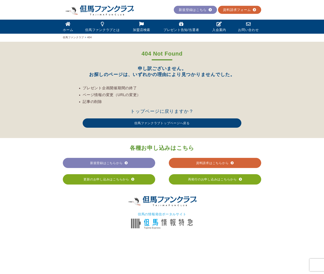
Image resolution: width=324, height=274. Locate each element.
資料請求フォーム (239, 10)
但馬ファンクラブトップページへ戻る (162, 123)
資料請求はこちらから (215, 163)
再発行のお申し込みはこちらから (215, 179)
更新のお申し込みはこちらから (108, 179)
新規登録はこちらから (109, 163)
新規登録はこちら (195, 10)
